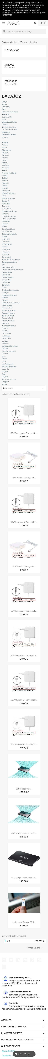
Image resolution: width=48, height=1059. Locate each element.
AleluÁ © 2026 (8, 1051)
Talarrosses (6, 132)
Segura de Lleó (7, 117)
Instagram (39, 960)
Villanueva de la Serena (10, 112)
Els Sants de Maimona (9, 130)
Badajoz (11, 50)
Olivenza (5, 125)
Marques (9, 65)
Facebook (4, 960)
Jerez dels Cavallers (9, 127)
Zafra (4, 109)
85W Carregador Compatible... (24, 433)
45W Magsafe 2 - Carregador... (24, 700)
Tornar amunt (34, 948)
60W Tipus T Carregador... (24, 566)
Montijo (4, 119)
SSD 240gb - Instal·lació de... (24, 833)
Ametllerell (5, 114)
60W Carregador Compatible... (24, 522)
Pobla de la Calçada (9, 135)
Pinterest (32, 960)
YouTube (25, 960)
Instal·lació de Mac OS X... (24, 922)
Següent (40, 940)
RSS (18, 960)
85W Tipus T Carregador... (24, 477)
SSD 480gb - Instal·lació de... (24, 877)
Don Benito (5, 107)
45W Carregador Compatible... (24, 611)
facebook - (7, 1055)
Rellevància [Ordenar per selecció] (24, 388)
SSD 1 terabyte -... (24, 789)
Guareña (5, 137)
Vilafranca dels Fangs (9, 122)
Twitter (11, 960)
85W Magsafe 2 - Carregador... (24, 744)
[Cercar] (24, 31)
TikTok (4, 967)
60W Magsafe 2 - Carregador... (24, 655)
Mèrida (4, 104)
